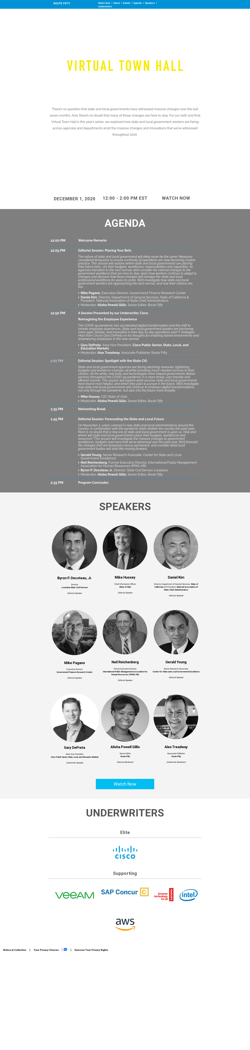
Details (126, 3)
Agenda (137, 3)
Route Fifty (61, 3)
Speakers (150, 3)
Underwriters (105, 6)
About (116, 3)
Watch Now (104, 3)
